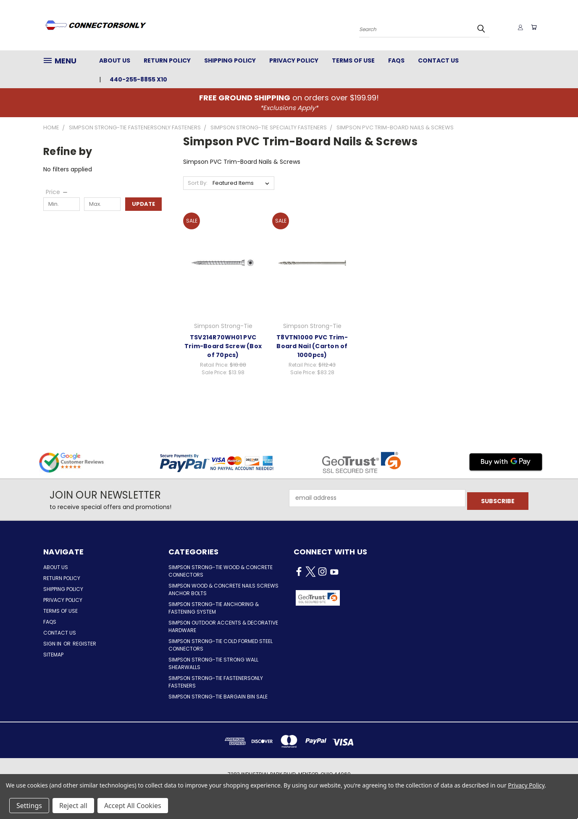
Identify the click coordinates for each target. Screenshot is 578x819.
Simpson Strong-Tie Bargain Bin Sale (218, 696)
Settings (29, 805)
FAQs (396, 60)
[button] (375, 598)
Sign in (53, 643)
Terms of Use (353, 60)
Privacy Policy (293, 60)
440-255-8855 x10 (138, 79)
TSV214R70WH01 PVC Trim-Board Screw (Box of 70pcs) (223, 346)
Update (143, 204)
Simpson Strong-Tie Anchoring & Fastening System (213, 608)
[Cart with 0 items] (532, 27)
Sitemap (53, 654)
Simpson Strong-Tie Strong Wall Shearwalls (213, 663)
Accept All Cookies (132, 805)
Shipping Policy (230, 60)
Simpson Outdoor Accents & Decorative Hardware (223, 626)
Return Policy (167, 60)
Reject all (73, 805)
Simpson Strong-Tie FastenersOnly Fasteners (215, 682)
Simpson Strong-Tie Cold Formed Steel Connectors (220, 645)
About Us (114, 60)
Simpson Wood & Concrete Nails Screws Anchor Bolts (223, 589)
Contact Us (438, 60)
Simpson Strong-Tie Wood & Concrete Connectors (220, 571)
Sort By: (198, 183)
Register (84, 643)
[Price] (57, 191)
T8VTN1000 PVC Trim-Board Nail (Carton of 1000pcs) (312, 346)
